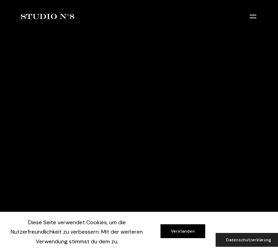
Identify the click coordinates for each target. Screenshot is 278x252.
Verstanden (183, 231)
